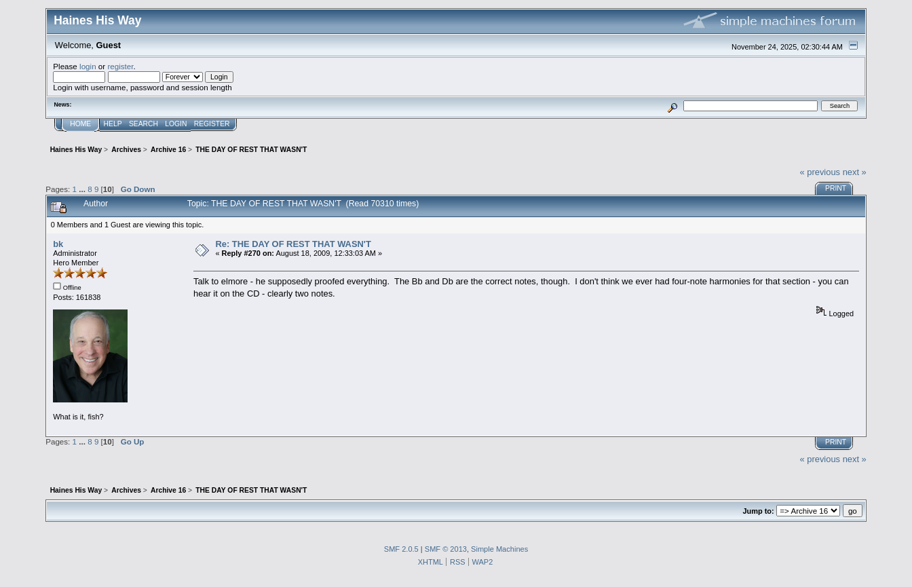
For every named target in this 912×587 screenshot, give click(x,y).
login (87, 66)
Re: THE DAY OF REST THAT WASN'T (292, 244)
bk (58, 244)
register (120, 66)
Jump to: (758, 511)
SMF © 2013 (446, 549)
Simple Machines (499, 549)
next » (855, 172)
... (83, 189)
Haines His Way (97, 20)
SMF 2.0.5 (401, 549)
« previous (819, 172)
